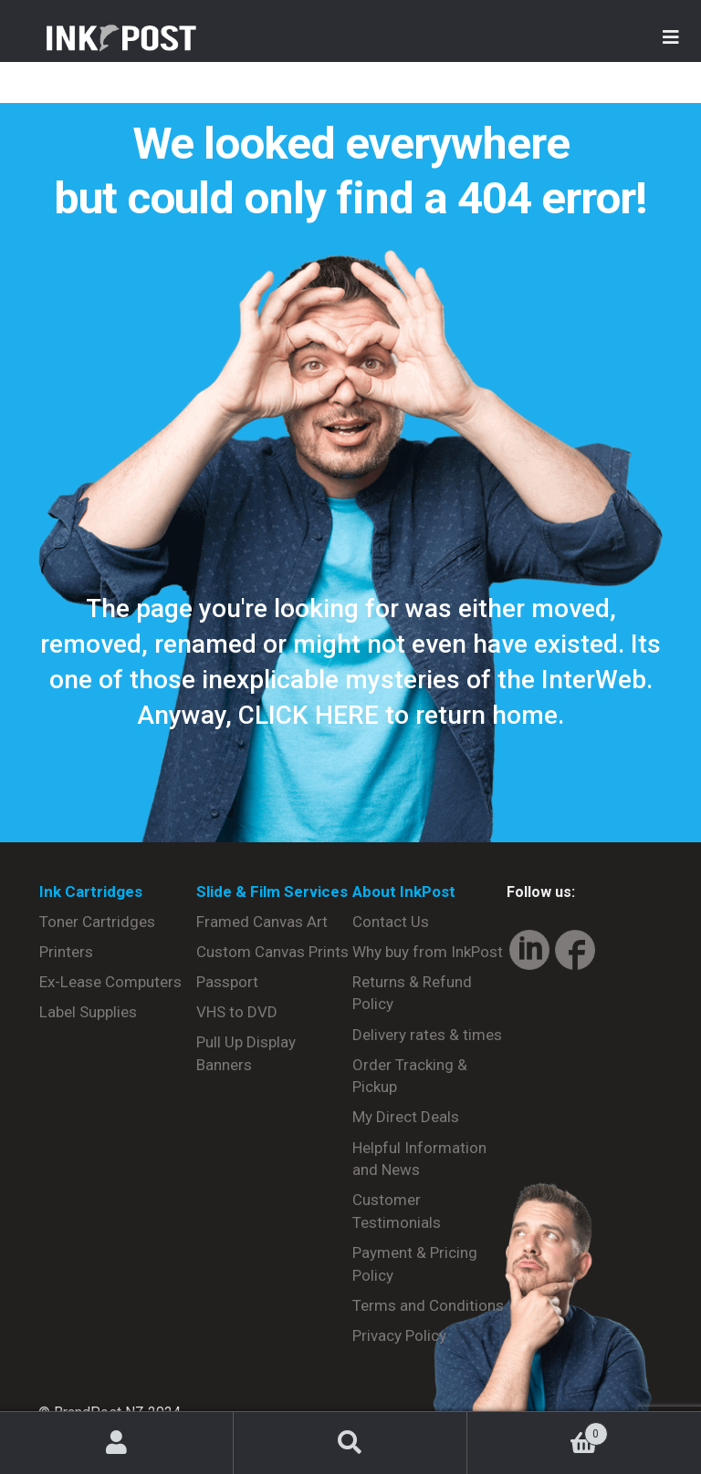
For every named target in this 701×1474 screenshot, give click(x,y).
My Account (117, 1443)
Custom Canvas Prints (272, 952)
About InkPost (403, 891)
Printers (66, 952)
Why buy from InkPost (427, 952)
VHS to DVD (236, 1012)
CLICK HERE (308, 715)
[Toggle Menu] (671, 37)
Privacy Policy (399, 1335)
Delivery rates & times (427, 1035)
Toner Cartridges (97, 921)
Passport (227, 982)
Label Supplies (88, 1012)
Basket (537, 1430)
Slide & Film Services (272, 891)
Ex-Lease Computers (110, 982)
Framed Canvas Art (262, 921)
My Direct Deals (405, 1117)
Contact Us (390, 921)
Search (350, 1443)
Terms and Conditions (428, 1305)
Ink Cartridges (90, 891)
